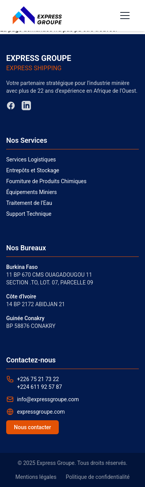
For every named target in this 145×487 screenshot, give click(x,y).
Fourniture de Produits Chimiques (46, 181)
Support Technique (28, 214)
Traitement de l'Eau (29, 203)
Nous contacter (32, 427)
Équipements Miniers (31, 192)
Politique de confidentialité (98, 477)
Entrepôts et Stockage (32, 170)
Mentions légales (35, 477)
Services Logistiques (31, 159)
